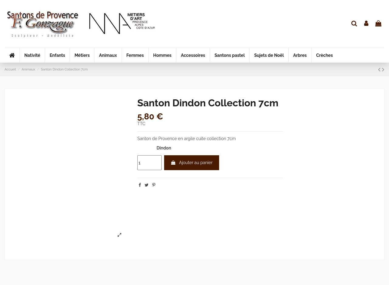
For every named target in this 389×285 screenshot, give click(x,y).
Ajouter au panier (191, 162)
